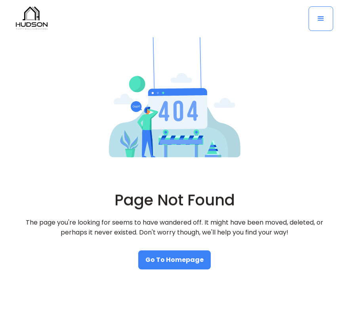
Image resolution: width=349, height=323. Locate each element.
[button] (321, 18)
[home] (32, 18)
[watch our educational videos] (174, 259)
